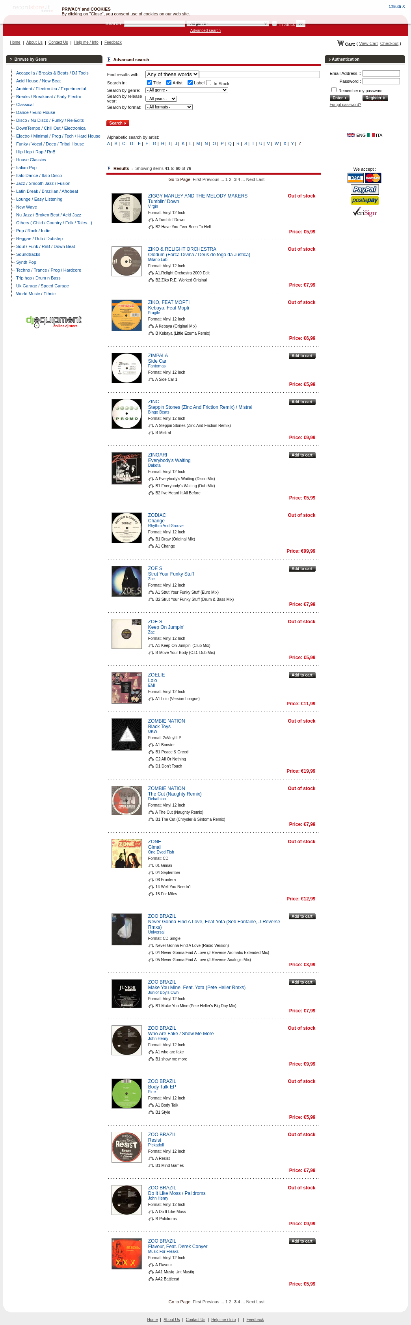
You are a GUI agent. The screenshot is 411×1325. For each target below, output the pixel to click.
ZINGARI (157, 455)
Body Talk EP (162, 1087)
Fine (152, 1092)
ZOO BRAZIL (162, 916)
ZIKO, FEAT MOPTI (169, 302)
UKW (152, 731)
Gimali (155, 847)
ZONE (154, 841)
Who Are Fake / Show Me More (181, 1033)
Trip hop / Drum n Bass (38, 278)
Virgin (153, 206)
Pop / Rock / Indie (33, 230)
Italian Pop (26, 167)
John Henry (158, 1038)
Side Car (157, 361)
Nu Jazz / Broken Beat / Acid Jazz (48, 214)
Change (156, 521)
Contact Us (58, 42)
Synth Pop (26, 262)
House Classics (31, 159)
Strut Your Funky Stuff (171, 574)
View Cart (368, 43)
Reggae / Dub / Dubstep (39, 238)
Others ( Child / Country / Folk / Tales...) (54, 222)
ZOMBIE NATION (166, 721)
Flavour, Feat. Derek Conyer (178, 1246)
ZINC (153, 401)
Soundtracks (28, 254)
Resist (154, 1140)
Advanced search (205, 30)
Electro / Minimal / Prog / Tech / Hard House (58, 136)
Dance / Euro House (35, 112)
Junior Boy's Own (163, 992)
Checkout (389, 43)
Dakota (154, 465)
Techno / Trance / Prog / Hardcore (48, 270)
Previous (211, 179)
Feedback (113, 42)
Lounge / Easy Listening (39, 199)
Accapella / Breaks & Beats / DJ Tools (52, 73)
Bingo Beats (158, 412)
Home (15, 42)
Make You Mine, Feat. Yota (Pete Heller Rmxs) (196, 987)
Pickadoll (156, 1145)
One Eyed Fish (161, 852)
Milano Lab (157, 259)
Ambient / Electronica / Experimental (51, 88)
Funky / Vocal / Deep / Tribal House (50, 144)
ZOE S (155, 568)
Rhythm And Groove (166, 526)
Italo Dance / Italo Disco (39, 175)
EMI (151, 685)
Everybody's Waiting (169, 460)
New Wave (26, 207)
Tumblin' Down (163, 201)
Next (250, 179)
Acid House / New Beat (38, 80)
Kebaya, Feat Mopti (168, 308)
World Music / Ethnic (36, 293)
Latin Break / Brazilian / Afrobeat (47, 191)
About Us (34, 42)
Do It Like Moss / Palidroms (177, 1193)
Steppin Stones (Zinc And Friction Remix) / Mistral (200, 407)
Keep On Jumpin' (166, 627)
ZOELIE (156, 675)
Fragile (154, 313)
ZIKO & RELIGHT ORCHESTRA (182, 249)
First (197, 179)
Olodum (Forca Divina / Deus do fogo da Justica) (199, 254)
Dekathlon (157, 799)
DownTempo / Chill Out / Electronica (51, 128)
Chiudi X (397, 6)
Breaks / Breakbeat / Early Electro (48, 96)
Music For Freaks (163, 1251)
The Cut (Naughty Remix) (175, 794)
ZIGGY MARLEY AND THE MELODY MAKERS (198, 196)
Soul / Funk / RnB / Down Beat (45, 246)
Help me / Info (86, 42)
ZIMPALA (158, 355)
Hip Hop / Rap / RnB (36, 151)
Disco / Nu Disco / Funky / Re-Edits (50, 120)
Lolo (152, 680)
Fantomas (157, 366)
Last (260, 179)
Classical (24, 104)
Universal (156, 932)
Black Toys (159, 726)
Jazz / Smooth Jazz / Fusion (43, 183)
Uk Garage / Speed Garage (42, 285)
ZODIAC (157, 515)
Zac (151, 579)
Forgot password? (345, 104)
